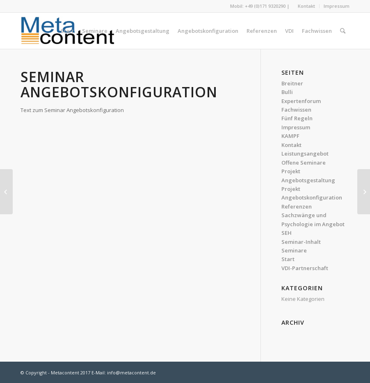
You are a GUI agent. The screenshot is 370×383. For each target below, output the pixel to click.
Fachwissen (296, 109)
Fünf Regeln (297, 118)
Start (288, 259)
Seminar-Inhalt (301, 241)
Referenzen (296, 206)
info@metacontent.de (131, 372)
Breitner (292, 83)
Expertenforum (301, 101)
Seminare (294, 250)
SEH (286, 232)
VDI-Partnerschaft (304, 268)
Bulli (287, 92)
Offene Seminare (303, 162)
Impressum (336, 6)
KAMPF (290, 136)
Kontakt (306, 6)
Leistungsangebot (305, 153)
